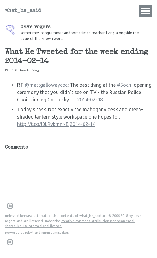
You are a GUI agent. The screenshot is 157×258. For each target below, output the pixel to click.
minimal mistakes (55, 232)
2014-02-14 (82, 124)
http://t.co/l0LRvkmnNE (43, 124)
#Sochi (125, 85)
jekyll (29, 232)
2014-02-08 (90, 99)
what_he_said (23, 11)
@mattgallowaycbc (46, 85)
